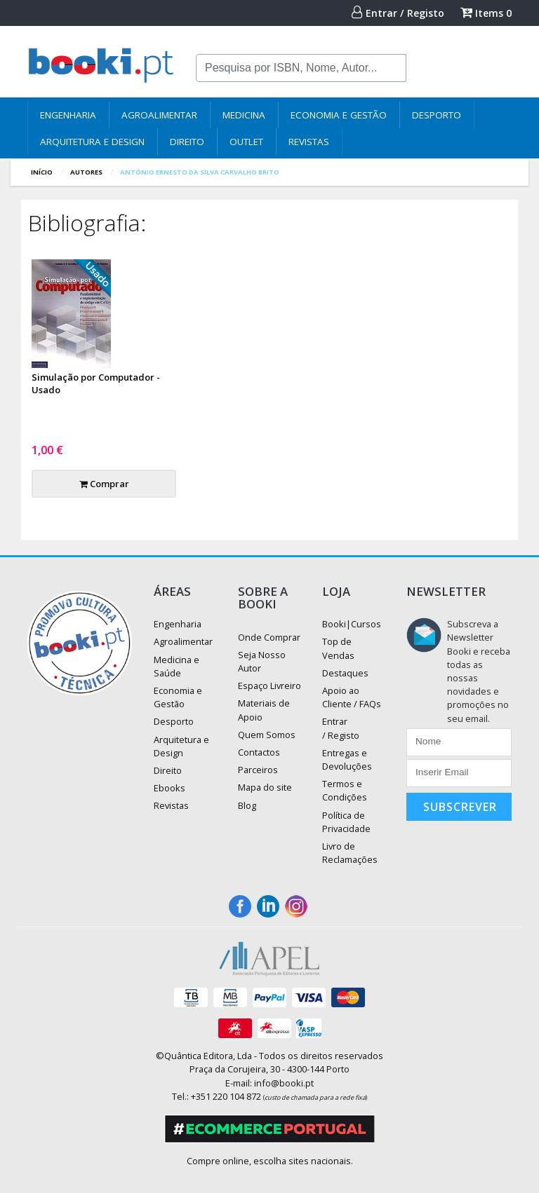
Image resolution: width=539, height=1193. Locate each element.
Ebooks (169, 788)
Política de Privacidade (346, 822)
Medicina (243, 115)
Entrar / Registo (398, 13)
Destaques (345, 673)
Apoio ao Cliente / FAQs (351, 697)
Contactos (259, 752)
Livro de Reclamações (350, 853)
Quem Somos (266, 734)
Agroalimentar (159, 115)
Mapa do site (265, 787)
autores (86, 172)
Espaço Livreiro (269, 685)
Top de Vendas (338, 648)
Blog (247, 805)
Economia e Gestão (339, 115)
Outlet (246, 141)
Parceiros (258, 769)
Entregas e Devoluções (347, 759)
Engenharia (68, 115)
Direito (187, 141)
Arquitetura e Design (92, 141)
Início (42, 172)
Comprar (104, 483)
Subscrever (460, 806)
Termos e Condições (344, 790)
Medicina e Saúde (176, 666)
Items (486, 13)
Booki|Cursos (351, 624)
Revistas (308, 141)
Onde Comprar (269, 637)
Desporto (436, 115)
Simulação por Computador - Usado (96, 383)
